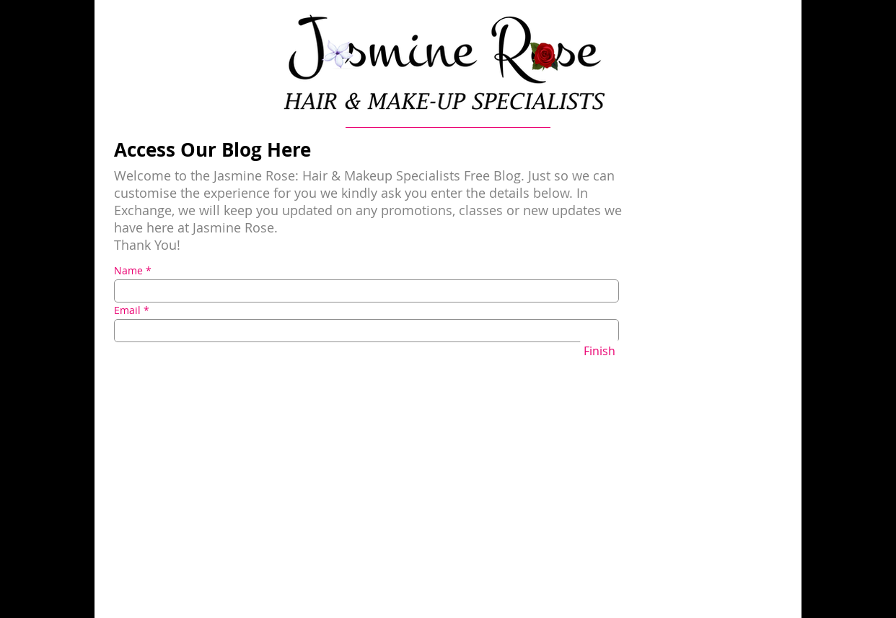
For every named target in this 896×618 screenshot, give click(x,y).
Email (127, 310)
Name (128, 271)
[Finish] (599, 350)
